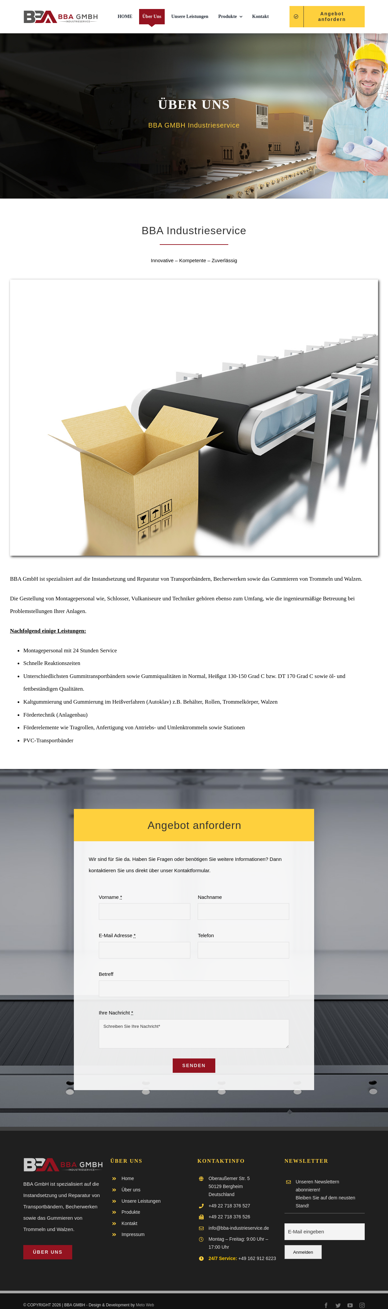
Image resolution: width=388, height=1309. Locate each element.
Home (127, 1178)
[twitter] (338, 1305)
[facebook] (326, 1305)
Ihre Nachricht (116, 1013)
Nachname (210, 897)
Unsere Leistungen (141, 1201)
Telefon (206, 936)
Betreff (106, 974)
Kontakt (129, 1223)
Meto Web (145, 1305)
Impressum (132, 1234)
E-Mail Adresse (117, 936)
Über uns (130, 1189)
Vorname (110, 897)
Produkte (130, 1212)
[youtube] (350, 1305)
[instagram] (362, 1305)
